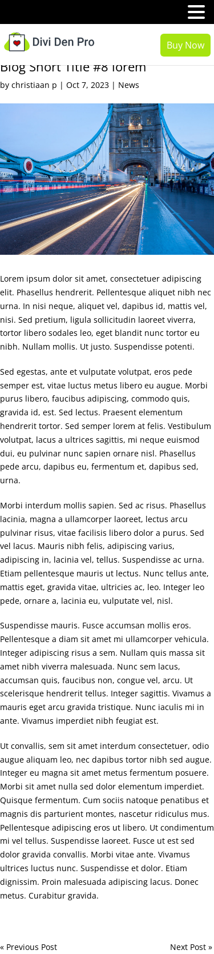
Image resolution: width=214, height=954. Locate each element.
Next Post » (191, 946)
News (128, 84)
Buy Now (185, 45)
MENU (26, 14)
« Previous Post (28, 946)
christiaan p (34, 84)
